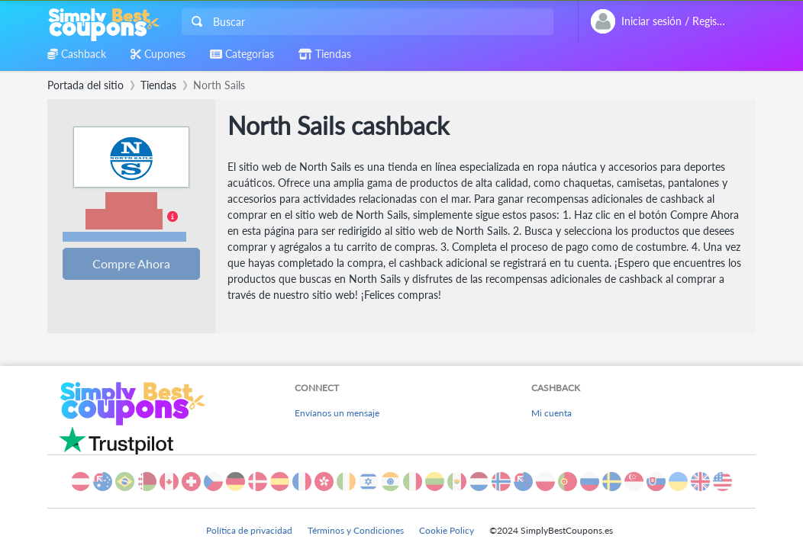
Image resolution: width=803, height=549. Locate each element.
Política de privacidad (249, 530)
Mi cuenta (551, 413)
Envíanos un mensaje (337, 413)
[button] (131, 218)
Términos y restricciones (124, 237)
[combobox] (366, 21)
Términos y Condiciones (356, 530)
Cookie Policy (446, 530)
